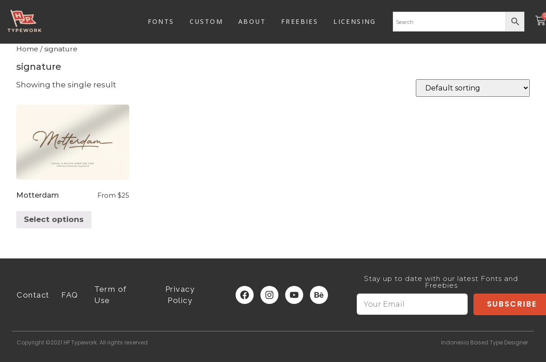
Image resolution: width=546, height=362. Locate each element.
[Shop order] (473, 88)
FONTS (161, 21)
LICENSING (354, 21)
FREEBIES (299, 21)
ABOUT (252, 21)
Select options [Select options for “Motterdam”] (54, 219)
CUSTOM (206, 21)
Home (27, 49)
